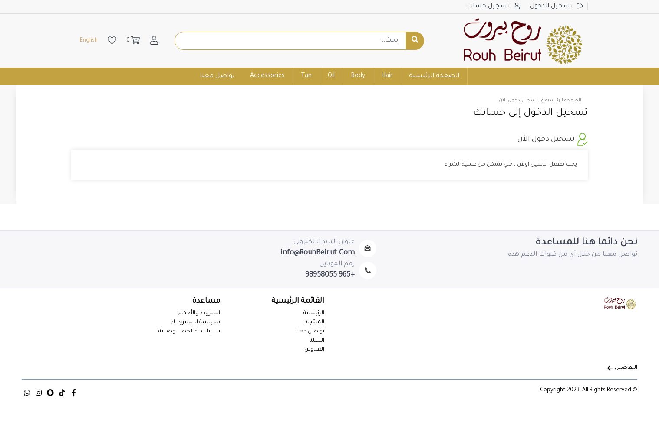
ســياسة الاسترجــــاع (195, 322)
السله (317, 341)
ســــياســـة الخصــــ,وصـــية (189, 332)
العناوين (314, 350)
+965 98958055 (330, 275)
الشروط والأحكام (199, 313)
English (89, 41)
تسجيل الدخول (552, 6)
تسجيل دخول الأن (518, 100)
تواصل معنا (217, 76)
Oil (331, 76)
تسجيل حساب (489, 6)
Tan (306, 76)
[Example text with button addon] (291, 41)
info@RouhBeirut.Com (317, 253)
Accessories (267, 76)
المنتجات (313, 322)
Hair (387, 76)
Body (358, 76)
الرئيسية (313, 313)
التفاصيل (622, 368)
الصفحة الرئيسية (434, 76)
